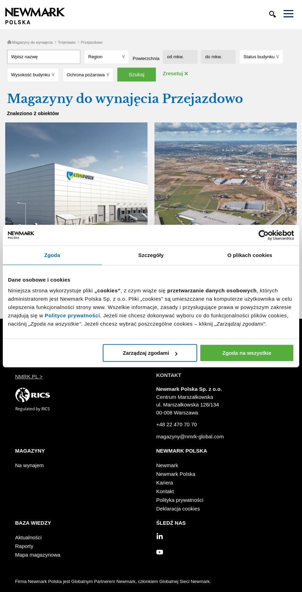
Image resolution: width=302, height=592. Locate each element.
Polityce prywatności (72, 315)
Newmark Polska (175, 474)
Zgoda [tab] (52, 255)
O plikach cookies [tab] (249, 255)
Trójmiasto (67, 42)
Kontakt (165, 491)
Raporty (24, 546)
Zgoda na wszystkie (247, 353)
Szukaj (136, 74)
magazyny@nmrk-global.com (190, 436)
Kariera (164, 483)
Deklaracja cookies (178, 509)
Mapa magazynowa (37, 555)
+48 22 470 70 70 (176, 424)
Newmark (167, 465)
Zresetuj (173, 73)
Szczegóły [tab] (150, 255)
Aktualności (28, 537)
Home (9, 42)
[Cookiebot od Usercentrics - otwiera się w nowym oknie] (263, 235)
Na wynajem (29, 465)
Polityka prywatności (179, 500)
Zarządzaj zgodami (150, 353)
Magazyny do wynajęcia (32, 42)
